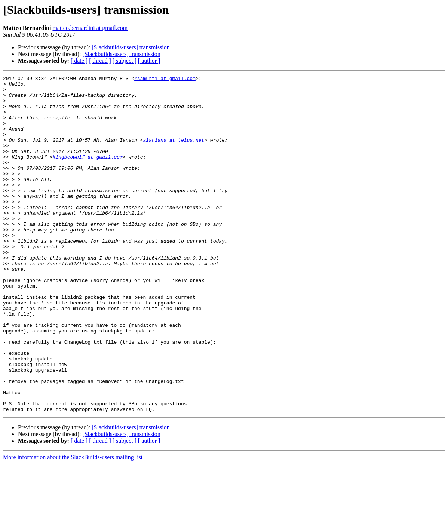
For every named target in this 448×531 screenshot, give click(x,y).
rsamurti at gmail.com (165, 79)
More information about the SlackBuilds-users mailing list (72, 524)
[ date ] (79, 61)
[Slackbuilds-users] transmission (130, 47)
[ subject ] (124, 61)
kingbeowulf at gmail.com (88, 173)
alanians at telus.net (173, 153)
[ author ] (149, 61)
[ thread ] (100, 61)
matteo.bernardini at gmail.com (90, 28)
